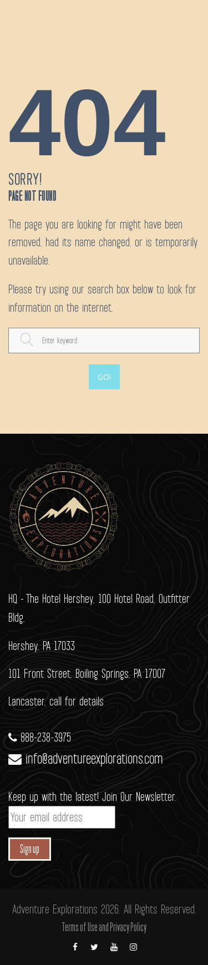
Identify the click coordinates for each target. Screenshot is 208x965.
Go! (104, 377)
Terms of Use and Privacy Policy (104, 927)
